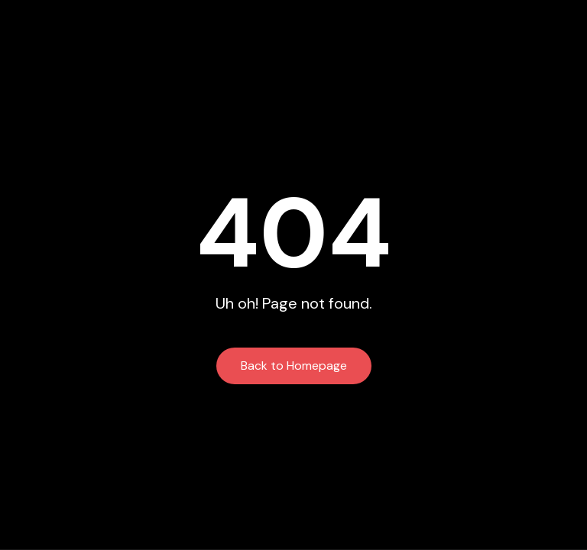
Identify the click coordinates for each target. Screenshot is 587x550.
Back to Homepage (294, 366)
